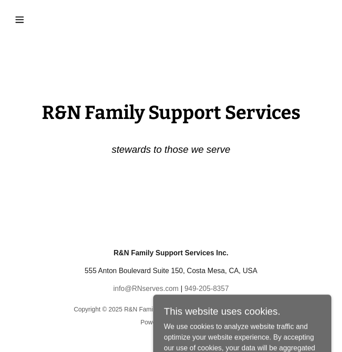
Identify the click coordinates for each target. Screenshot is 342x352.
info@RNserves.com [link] (146, 288)
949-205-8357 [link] (206, 288)
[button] (47, 20)
